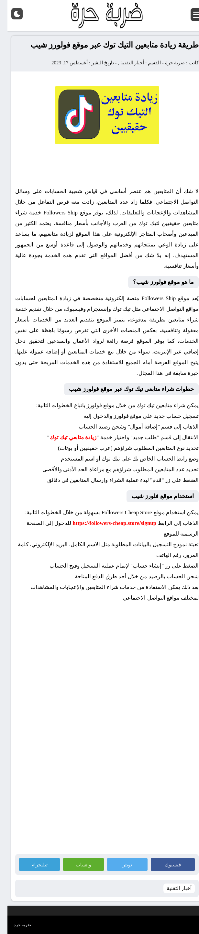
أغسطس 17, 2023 (62, 62)
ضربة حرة (167, 62)
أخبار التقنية (125, 62)
